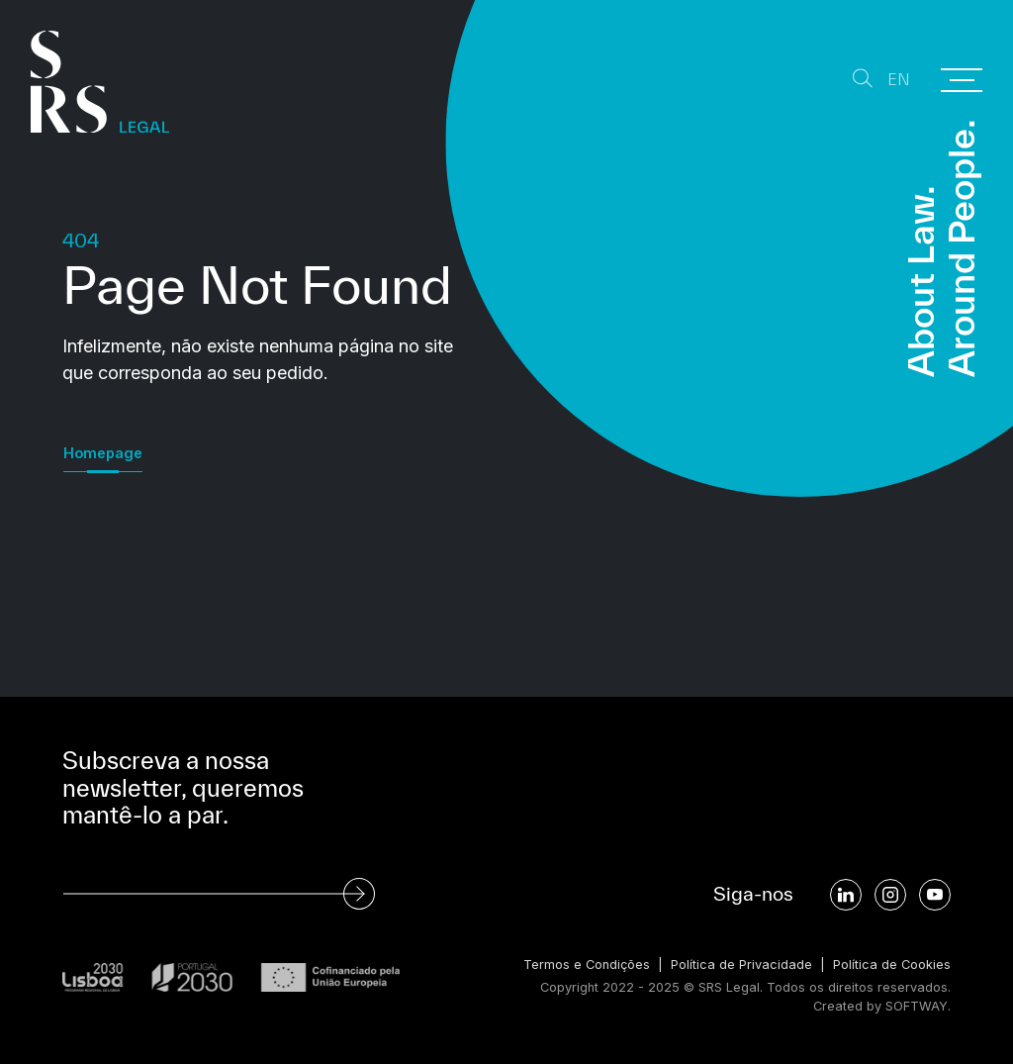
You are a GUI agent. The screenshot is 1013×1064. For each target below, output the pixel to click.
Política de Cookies (892, 964)
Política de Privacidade (741, 964)
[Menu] (961, 80)
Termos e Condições (586, 964)
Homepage (102, 452)
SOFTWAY (916, 1006)
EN (898, 79)
